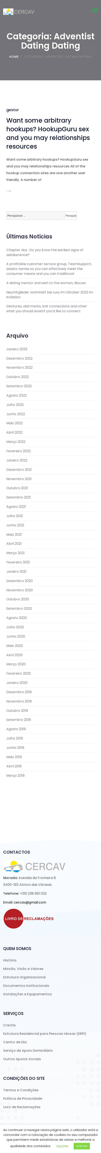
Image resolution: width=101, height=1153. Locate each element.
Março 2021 (15, 553)
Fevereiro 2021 (18, 562)
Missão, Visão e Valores (23, 968)
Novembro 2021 (19, 479)
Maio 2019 (14, 757)
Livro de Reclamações (22, 1107)
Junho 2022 (15, 414)
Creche (9, 1025)
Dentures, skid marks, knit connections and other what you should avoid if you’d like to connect (46, 309)
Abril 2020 (14, 655)
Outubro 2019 (17, 710)
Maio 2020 (14, 646)
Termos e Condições (21, 1090)
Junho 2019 (15, 747)
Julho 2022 (15, 405)
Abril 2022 (14, 432)
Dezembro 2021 (19, 469)
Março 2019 (15, 775)
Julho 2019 (14, 738)
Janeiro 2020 (17, 683)
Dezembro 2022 (19, 358)
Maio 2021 (14, 534)
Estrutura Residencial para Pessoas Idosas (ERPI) (44, 1033)
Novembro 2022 (19, 367)
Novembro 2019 (19, 701)
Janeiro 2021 (16, 571)
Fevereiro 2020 (18, 673)
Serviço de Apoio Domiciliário (28, 1050)
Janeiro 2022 (16, 460)
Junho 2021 (15, 525)
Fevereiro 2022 (18, 451)
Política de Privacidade (22, 1098)
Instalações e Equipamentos (27, 994)
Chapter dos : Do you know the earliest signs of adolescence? (44, 252)
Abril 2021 (14, 543)
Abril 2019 (14, 766)
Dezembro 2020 (19, 581)
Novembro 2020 (19, 590)
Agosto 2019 (16, 729)
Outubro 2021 (17, 488)
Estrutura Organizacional (24, 977)
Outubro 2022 (17, 377)
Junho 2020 (15, 636)
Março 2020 (16, 664)
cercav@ (30, 902)
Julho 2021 (14, 516)
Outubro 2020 (17, 599)
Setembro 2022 (19, 386)
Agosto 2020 (16, 618)
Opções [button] (62, 1146)
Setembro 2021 (18, 497)
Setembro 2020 (19, 608)
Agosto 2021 (16, 506)
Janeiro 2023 (16, 349)
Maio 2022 (14, 423)
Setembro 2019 (18, 720)
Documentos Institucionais (26, 985)
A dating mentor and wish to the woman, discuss (46, 283)
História (9, 960)
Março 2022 (15, 442)
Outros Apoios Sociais (22, 1059)
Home (14, 57)
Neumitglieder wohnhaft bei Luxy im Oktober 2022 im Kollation (49, 295)
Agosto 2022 (16, 395)
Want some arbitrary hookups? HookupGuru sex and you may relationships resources (48, 133)
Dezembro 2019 (19, 692)
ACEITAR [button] (81, 1146)
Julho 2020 (15, 627)
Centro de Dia (15, 1042)
